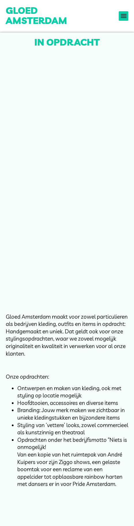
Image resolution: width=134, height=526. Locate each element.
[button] (123, 16)
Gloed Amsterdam (36, 15)
